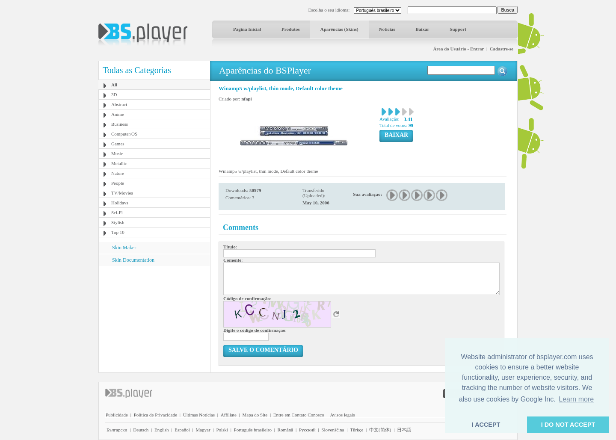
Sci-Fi (117, 212)
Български (117, 429)
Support (458, 29)
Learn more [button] (576, 399)
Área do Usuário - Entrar (458, 48)
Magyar (202, 429)
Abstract (119, 104)
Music (117, 153)
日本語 (404, 429)
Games (117, 143)
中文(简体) (380, 429)
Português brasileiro (253, 429)
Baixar (422, 29)
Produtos (290, 29)
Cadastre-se (501, 48)
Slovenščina (332, 429)
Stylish (117, 222)
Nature (117, 173)
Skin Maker (124, 248)
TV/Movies (122, 192)
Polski (222, 429)
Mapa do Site (254, 414)
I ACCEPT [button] (486, 424)
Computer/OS (124, 133)
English (161, 429)
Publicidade (117, 414)
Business (119, 124)
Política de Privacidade (155, 414)
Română (285, 429)
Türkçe (356, 429)
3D (114, 94)
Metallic (119, 163)
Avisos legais (342, 414)
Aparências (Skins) (339, 29)
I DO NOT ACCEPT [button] (568, 424)
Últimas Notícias (199, 414)
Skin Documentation (133, 260)
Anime (117, 114)
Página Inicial (247, 29)
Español (182, 429)
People (117, 183)
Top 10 (117, 232)
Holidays (119, 202)
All (114, 84)
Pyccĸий (307, 429)
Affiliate (229, 414)
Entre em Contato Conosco (298, 414)
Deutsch (140, 429)
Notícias (387, 29)
